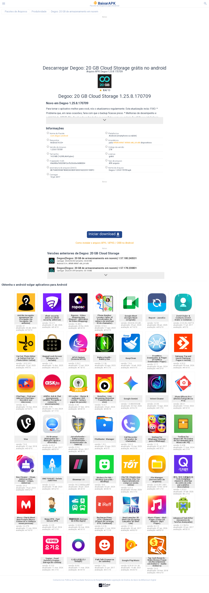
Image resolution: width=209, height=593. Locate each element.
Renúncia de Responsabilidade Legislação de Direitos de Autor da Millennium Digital (120, 580)
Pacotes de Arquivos (16, 11)
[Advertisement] (123, 42)
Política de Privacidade (74, 580)
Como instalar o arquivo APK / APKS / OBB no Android (105, 242)
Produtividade (39, 11)
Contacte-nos (58, 580)
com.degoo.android (59, 136)
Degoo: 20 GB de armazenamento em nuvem (74, 11)
